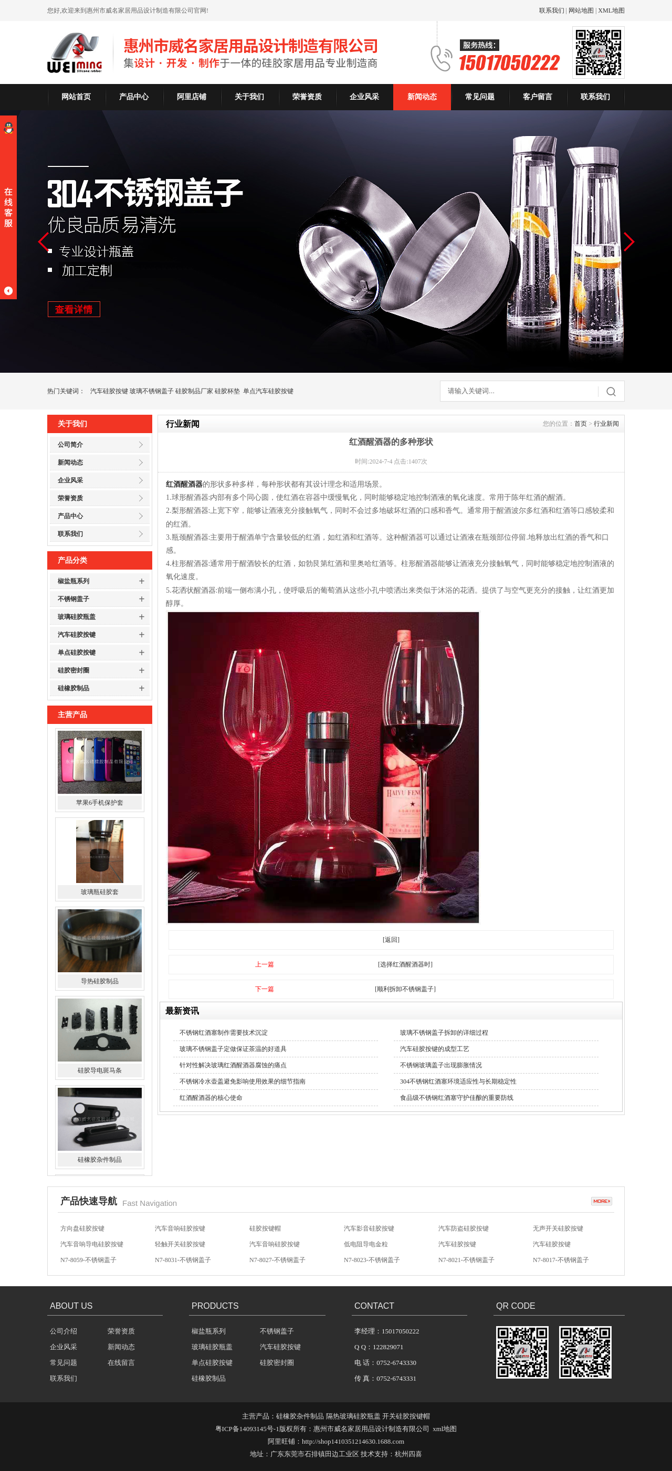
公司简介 (70, 444)
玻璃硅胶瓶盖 (77, 617)
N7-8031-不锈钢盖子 (183, 1260)
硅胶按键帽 (265, 1228)
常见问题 (480, 97)
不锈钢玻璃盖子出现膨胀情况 (441, 1065)
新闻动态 (422, 97)
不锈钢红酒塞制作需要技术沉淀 (224, 1032)
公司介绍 (63, 1331)
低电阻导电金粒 (366, 1244)
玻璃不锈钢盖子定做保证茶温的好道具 (233, 1049)
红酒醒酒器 (184, 484)
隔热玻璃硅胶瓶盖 (353, 1416)
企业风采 (364, 97)
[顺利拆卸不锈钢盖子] (405, 989)
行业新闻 (606, 423)
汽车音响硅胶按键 (180, 1228)
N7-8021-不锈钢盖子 (466, 1260)
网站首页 (76, 97)
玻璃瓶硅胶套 (100, 893)
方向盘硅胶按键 (82, 1228)
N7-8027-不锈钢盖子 (277, 1260)
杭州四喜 (408, 1454)
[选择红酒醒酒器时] (405, 964)
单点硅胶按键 (77, 652)
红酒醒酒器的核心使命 (211, 1097)
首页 (580, 423)
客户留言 (537, 97)
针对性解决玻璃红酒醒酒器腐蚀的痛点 (233, 1065)
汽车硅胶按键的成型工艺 (434, 1049)
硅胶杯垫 (227, 391)
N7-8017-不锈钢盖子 (561, 1260)
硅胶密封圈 (73, 670)
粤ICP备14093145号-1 (247, 1429)
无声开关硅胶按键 (558, 1228)
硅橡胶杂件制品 (100, 1160)
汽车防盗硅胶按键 (463, 1228)
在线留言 (121, 1363)
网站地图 (581, 10)
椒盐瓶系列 (73, 581)
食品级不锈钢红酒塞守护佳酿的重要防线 (456, 1097)
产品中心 (134, 97)
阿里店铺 (191, 97)
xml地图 (445, 1429)
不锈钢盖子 (73, 599)
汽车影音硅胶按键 (369, 1228)
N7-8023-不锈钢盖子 (372, 1260)
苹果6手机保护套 (99, 803)
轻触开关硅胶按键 (180, 1244)
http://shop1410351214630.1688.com (353, 1441)
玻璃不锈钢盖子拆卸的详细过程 (444, 1032)
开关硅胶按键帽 (406, 1416)
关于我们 (249, 97)
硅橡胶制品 (73, 688)
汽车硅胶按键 (109, 391)
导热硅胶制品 (100, 982)
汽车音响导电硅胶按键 (91, 1244)
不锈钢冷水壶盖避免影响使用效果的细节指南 (243, 1081)
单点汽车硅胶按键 (268, 391)
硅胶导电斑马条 (100, 1071)
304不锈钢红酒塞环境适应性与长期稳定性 (458, 1081)
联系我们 (551, 10)
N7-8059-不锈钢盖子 (88, 1260)
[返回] (391, 939)
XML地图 (611, 10)
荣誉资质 (307, 97)
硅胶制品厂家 (194, 391)
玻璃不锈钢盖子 (152, 391)
